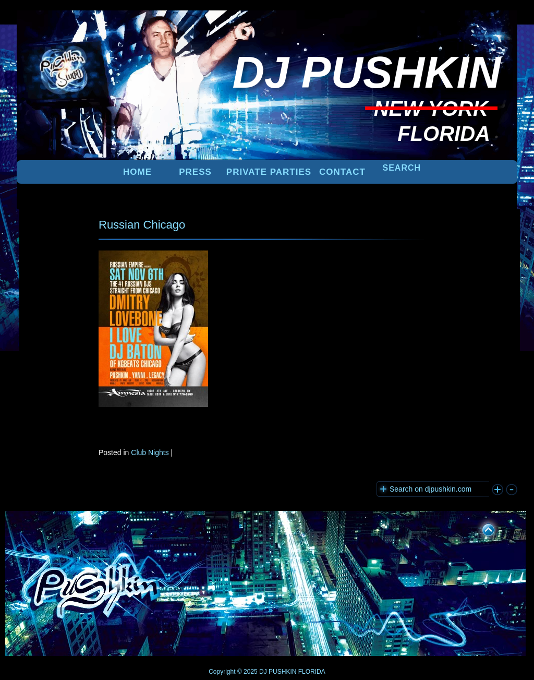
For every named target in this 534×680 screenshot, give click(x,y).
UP (481, 528)
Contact (342, 172)
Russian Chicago (142, 224)
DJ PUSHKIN (277, 671)
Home (137, 172)
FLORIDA (311, 671)
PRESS (195, 172)
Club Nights (149, 452)
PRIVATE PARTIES (268, 172)
